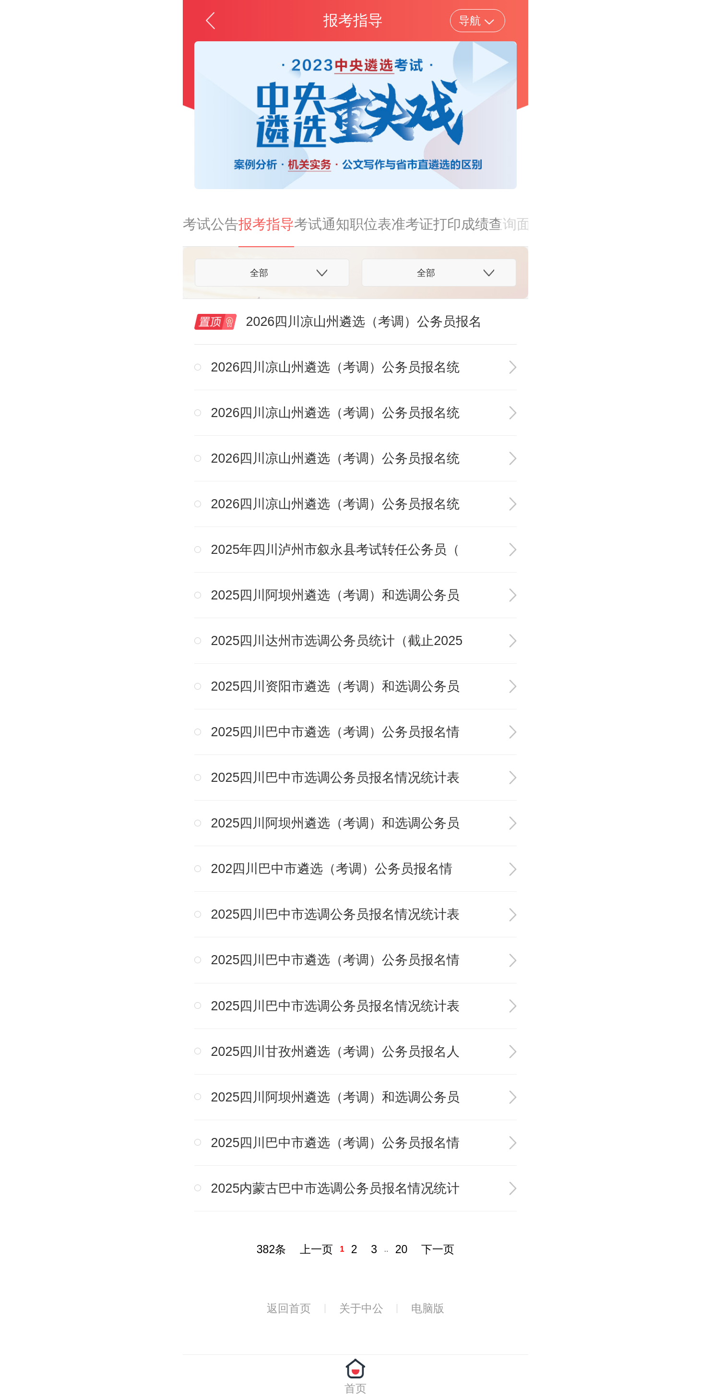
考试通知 (322, 224)
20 (401, 1249)
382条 (271, 1249)
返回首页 (289, 1308)
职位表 (370, 224)
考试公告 (210, 224)
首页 (355, 1388)
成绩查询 (489, 224)
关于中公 (361, 1308)
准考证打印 (426, 224)
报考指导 (266, 224)
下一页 (437, 1249)
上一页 (316, 1249)
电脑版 (427, 1308)
